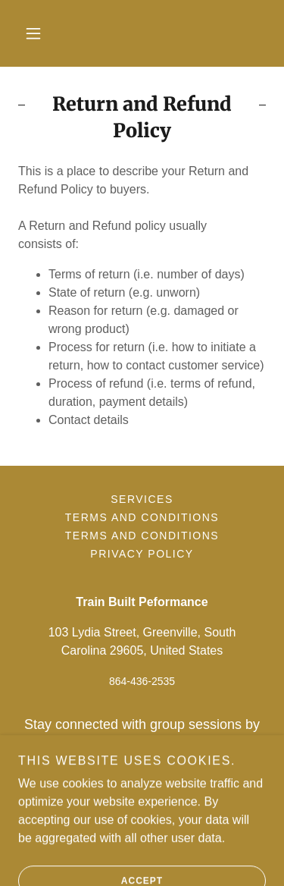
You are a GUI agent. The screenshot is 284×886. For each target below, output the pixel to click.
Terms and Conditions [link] (142, 517)
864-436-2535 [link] (142, 681)
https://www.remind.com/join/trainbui (142, 765)
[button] (33, 33)
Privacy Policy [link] (141, 554)
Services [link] (142, 499)
